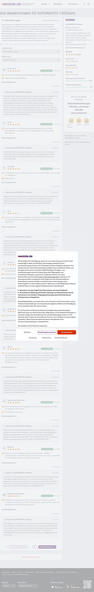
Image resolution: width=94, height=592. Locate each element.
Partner (59, 261)
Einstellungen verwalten (47, 332)
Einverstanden (67, 332)
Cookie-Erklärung (61, 338)
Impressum (33, 338)
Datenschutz (46, 338)
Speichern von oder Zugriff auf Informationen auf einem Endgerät (43, 290)
